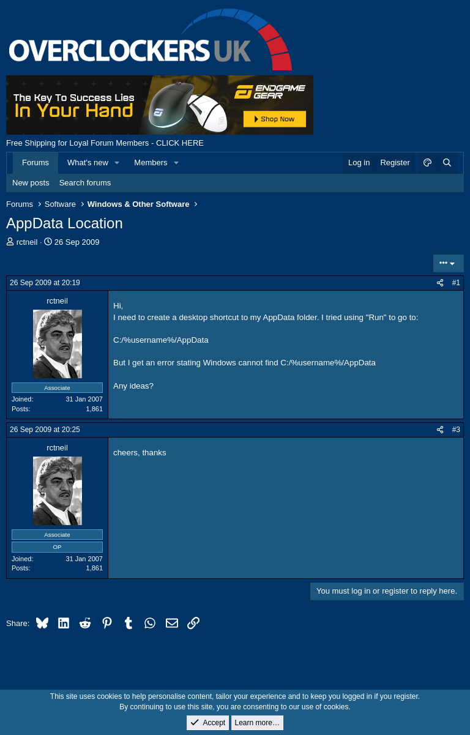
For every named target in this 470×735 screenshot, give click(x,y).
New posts (31, 182)
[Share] (440, 283)
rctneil (27, 242)
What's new (87, 162)
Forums (35, 162)
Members (150, 162)
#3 (456, 429)
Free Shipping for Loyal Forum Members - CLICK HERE (105, 142)
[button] (117, 162)
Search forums (85, 182)
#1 (456, 282)
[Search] (446, 162)
